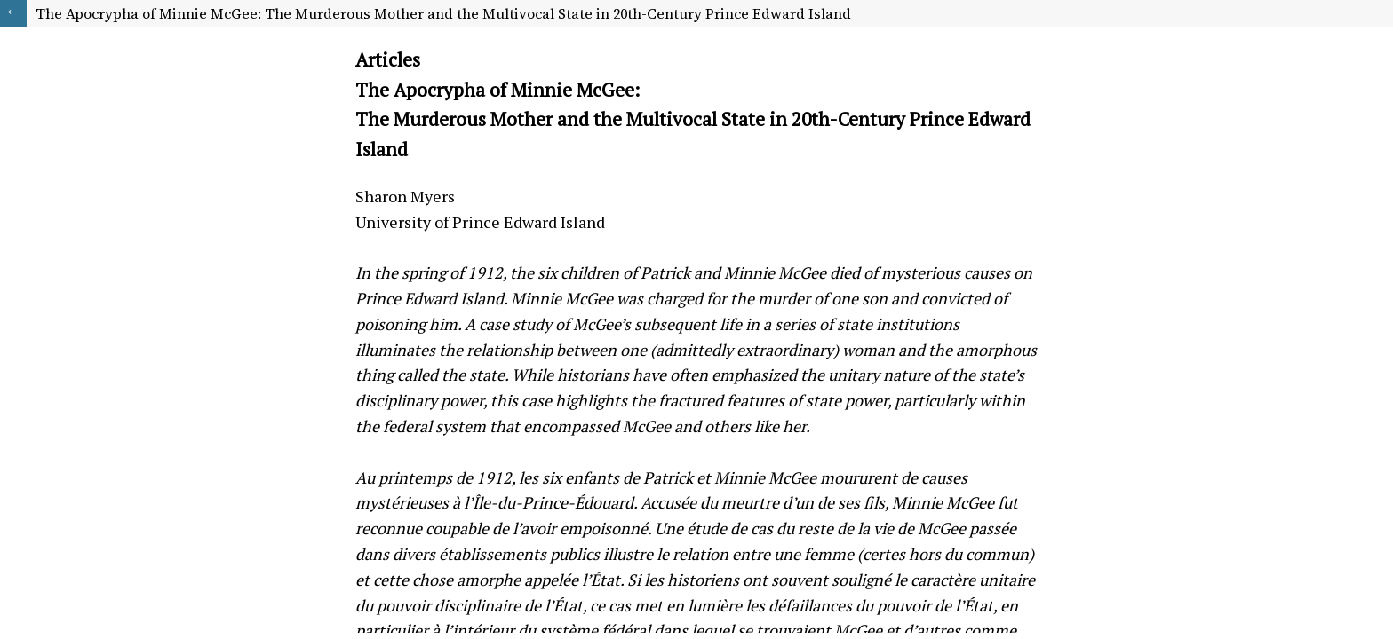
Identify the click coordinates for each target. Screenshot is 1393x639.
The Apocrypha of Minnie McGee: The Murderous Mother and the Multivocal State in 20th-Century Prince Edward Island (443, 13)
